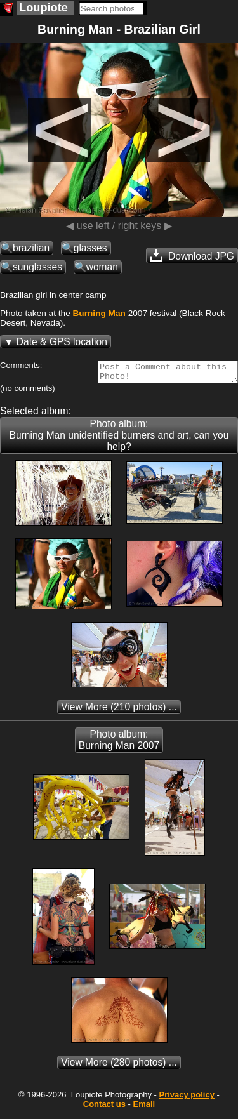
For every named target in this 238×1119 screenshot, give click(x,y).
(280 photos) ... (119, 1066)
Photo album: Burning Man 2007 (119, 743)
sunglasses (37, 267)
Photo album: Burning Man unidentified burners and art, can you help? (119, 439)
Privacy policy (186, 1098)
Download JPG (192, 255)
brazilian (31, 247)
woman (102, 267)
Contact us (104, 1108)
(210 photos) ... (119, 710)
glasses (90, 247)
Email (144, 1108)
